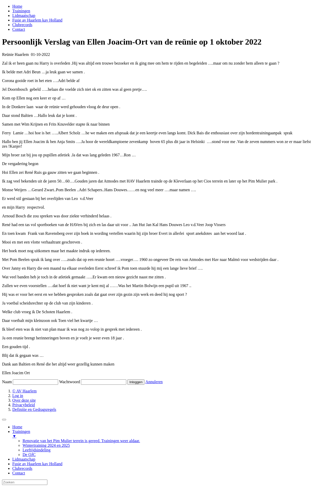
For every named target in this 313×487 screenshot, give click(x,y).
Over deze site (24, 400)
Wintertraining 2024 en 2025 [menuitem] (46, 445)
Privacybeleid (23, 405)
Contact (18, 29)
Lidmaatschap (23, 15)
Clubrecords (22, 25)
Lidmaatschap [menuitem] (23, 459)
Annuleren (154, 382)
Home (17, 6)
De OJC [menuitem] (29, 454)
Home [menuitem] (17, 427)
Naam (7, 382)
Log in (17, 395)
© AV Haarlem (24, 391)
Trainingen (21, 11)
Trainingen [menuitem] (161, 434)
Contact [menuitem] (18, 473)
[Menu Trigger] (4, 419)
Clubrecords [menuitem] (22, 468)
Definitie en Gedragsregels (34, 409)
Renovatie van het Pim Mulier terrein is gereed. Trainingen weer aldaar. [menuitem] (81, 441)
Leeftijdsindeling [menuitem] (36, 450)
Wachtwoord (69, 382)
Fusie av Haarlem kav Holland (37, 20)
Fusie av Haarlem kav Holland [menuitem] (37, 464)
